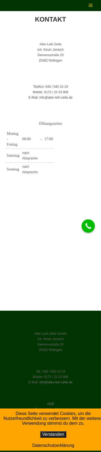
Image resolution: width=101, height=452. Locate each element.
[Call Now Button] (88, 226)
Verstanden (53, 434)
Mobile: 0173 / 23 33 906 (50, 92)
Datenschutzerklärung (53, 445)
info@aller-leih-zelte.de (55, 382)
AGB (50, 404)
